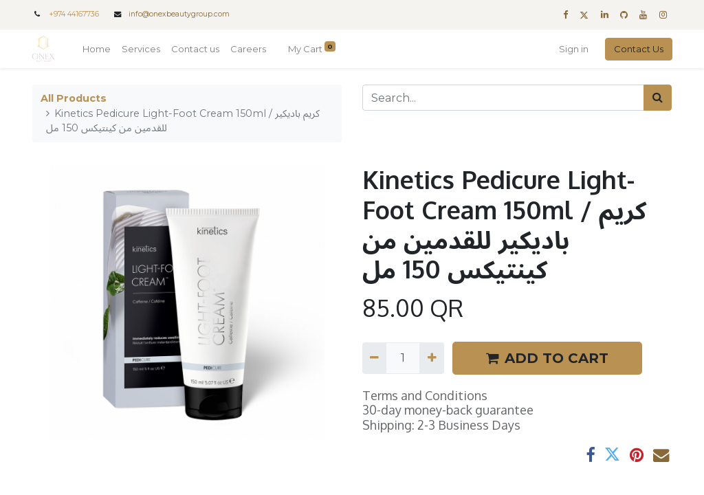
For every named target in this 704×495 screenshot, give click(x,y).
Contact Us (638, 48)
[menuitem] (97, 49)
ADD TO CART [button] (547, 358)
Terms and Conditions (424, 395)
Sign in (573, 48)
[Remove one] (374, 358)
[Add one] (431, 358)
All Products (74, 98)
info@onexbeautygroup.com (179, 14)
